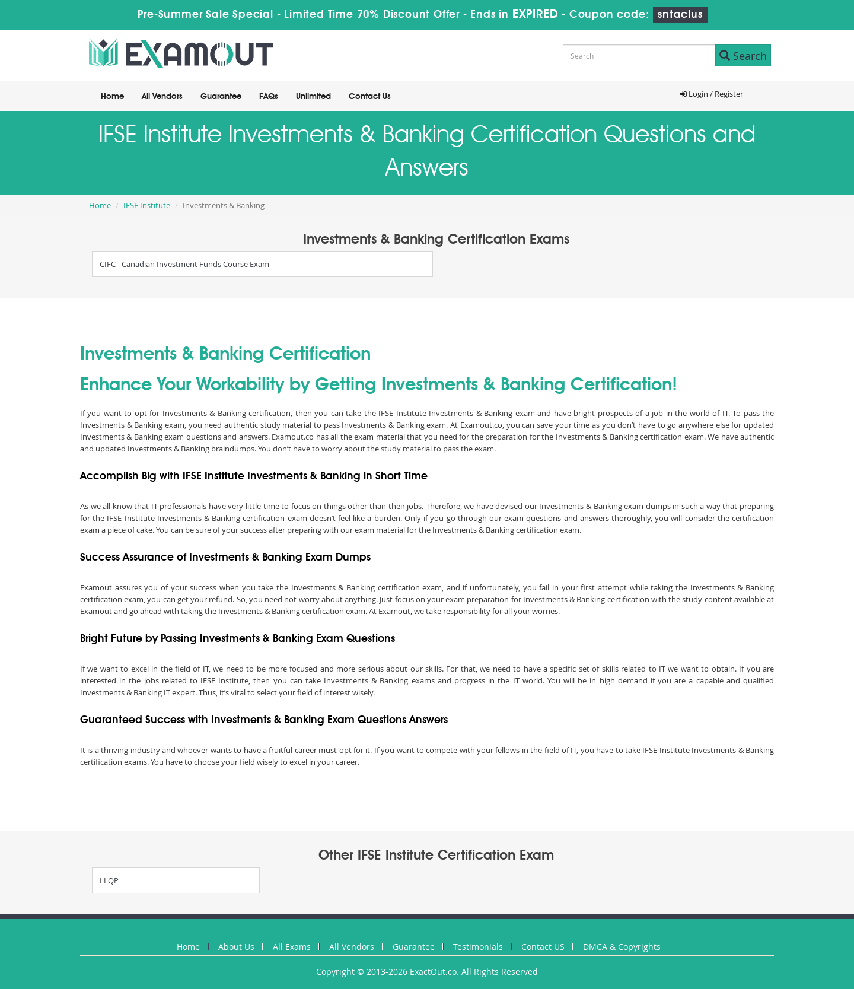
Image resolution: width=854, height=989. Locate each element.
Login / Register (711, 93)
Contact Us (370, 97)
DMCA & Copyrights (622, 946)
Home (112, 97)
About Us (236, 946)
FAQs (268, 97)
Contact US (543, 946)
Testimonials (478, 946)
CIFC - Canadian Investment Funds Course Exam (184, 264)
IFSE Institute (146, 205)
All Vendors (162, 97)
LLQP (109, 880)
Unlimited (313, 97)
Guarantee (220, 97)
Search (743, 56)
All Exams (292, 946)
